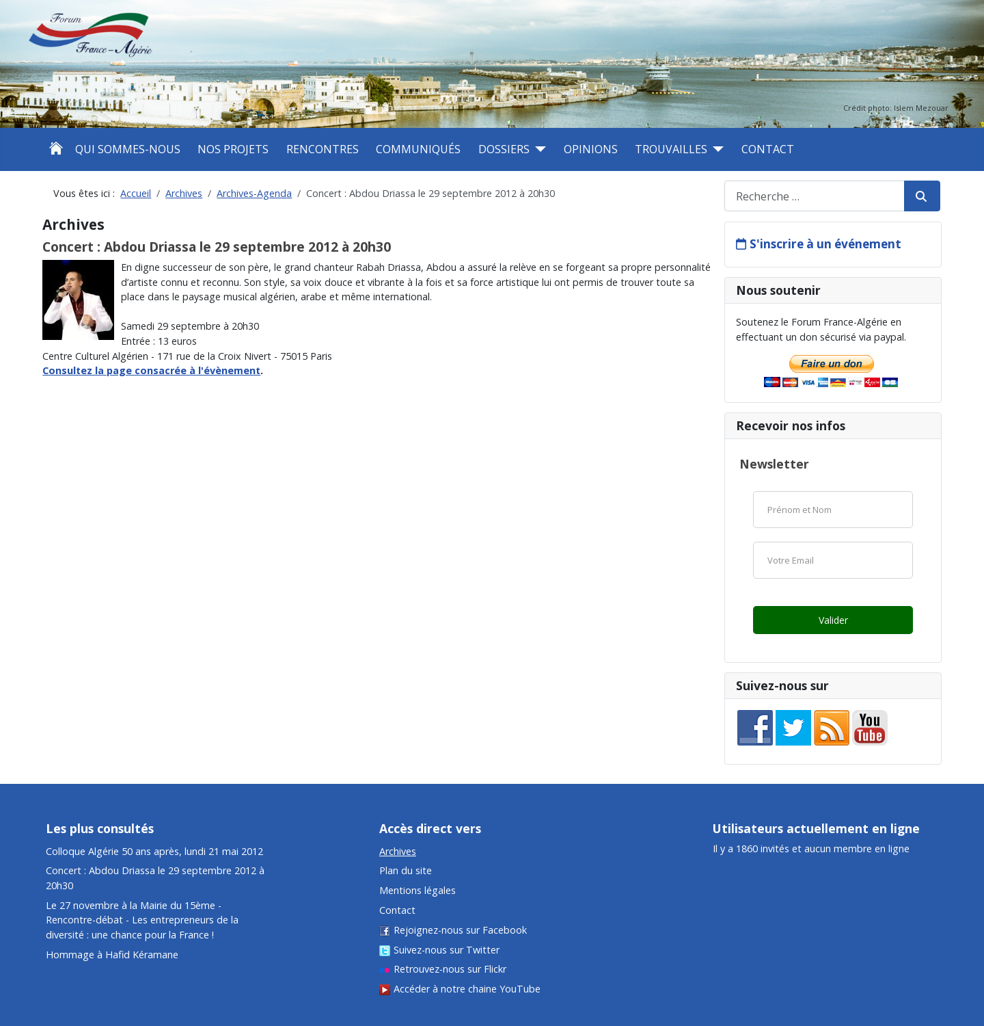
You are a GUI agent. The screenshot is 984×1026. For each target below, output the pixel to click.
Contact (767, 149)
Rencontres (322, 149)
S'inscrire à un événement (825, 244)
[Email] (833, 560)
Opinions (591, 149)
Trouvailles (671, 149)
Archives (397, 851)
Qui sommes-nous (127, 149)
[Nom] (833, 509)
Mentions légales (417, 890)
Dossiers (504, 149)
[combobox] (814, 196)
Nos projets (233, 149)
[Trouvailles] (715, 149)
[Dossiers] (538, 149)
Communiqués (418, 149)
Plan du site (405, 870)
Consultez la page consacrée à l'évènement (151, 370)
